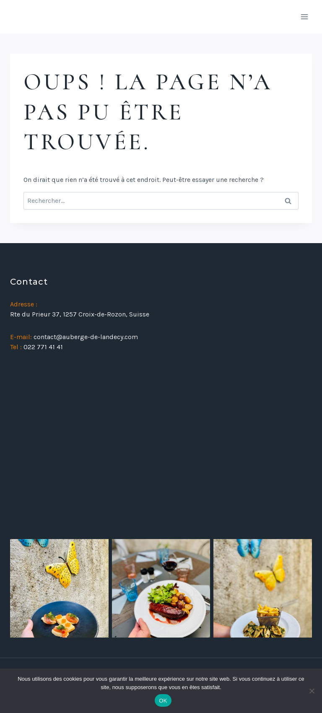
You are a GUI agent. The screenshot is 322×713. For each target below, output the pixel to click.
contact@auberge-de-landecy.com (86, 337)
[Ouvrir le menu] (304, 16)
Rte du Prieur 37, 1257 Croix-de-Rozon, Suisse (79, 314)
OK (163, 700)
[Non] (311, 691)
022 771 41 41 (43, 347)
